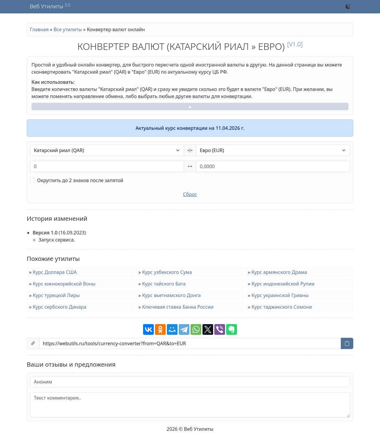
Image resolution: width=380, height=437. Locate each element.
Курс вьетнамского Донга (171, 295)
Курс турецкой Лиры (56, 295)
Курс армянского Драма (279, 272)
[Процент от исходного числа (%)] (107, 166)
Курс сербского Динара (59, 307)
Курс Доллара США (55, 272)
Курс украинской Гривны (280, 295)
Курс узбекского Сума (167, 272)
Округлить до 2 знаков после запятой (80, 180)
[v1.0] (295, 44)
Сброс (190, 194)
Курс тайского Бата (164, 283)
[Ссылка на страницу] (190, 343)
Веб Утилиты (46, 6)
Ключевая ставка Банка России (177, 307)
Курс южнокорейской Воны (64, 283)
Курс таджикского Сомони (281, 307)
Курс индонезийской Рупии (282, 283)
